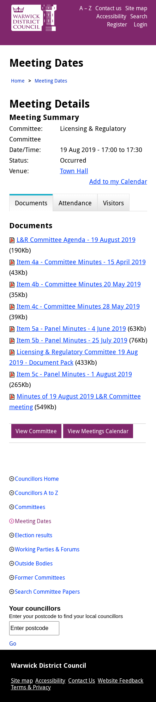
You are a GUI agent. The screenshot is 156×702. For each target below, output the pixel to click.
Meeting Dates (33, 521)
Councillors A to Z (36, 493)
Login (140, 24)
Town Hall (74, 171)
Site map (136, 8)
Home (18, 80)
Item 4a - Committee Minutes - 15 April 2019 (81, 262)
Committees (30, 507)
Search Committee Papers (47, 591)
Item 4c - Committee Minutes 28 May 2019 (78, 306)
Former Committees (40, 577)
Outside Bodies (34, 563)
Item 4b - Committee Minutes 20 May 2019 (79, 284)
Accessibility (111, 16)
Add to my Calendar (118, 181)
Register (117, 24)
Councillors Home (37, 479)
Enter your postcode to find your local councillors (66, 616)
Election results (33, 535)
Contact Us (81, 680)
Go (12, 643)
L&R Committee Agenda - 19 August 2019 (76, 239)
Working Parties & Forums (47, 549)
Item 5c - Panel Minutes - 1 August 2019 (74, 374)
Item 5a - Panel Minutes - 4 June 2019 (71, 328)
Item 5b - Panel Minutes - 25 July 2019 (72, 340)
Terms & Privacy (31, 687)
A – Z (85, 8)
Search (138, 16)
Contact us (108, 8)
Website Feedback (120, 680)
